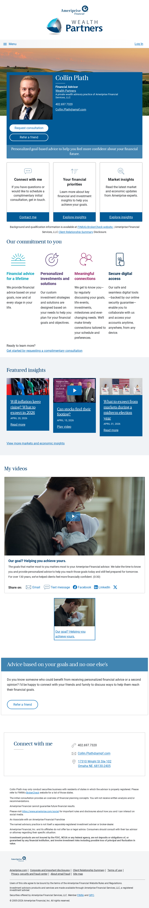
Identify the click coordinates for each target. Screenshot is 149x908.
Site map (78, 873)
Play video (64, 427)
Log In (139, 44)
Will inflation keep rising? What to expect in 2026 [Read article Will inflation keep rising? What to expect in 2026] (25, 407)
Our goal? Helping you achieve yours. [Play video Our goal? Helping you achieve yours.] (70, 634)
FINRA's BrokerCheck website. (95, 226)
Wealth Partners (65, 90)
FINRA (80, 895)
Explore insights (74, 217)
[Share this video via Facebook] (82, 587)
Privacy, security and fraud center (29, 873)
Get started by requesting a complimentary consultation (44, 351)
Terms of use (114, 870)
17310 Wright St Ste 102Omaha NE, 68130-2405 (94, 764)
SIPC (91, 895)
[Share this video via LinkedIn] (102, 587)
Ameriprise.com (18, 870)
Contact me (27, 217)
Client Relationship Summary (76, 232)
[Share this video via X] (115, 587)
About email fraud (60, 873)
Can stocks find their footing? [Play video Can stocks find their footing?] (74, 411)
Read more (17, 424)
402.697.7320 (64, 104)
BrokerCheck (32, 792)
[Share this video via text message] (56, 588)
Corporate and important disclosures (50, 870)
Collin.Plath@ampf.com (70, 109)
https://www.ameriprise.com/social (40, 811)
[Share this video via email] (32, 588)
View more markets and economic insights (36, 443)
